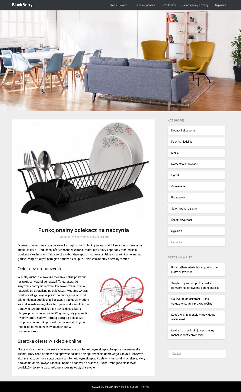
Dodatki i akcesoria (183, 130)
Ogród (175, 175)
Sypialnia (220, 5)
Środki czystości (181, 220)
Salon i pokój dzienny (195, 5)
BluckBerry (22, 4)
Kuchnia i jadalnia (144, 5)
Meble (175, 153)
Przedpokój (169, 5)
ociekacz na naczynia (49, 349)
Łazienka (176, 242)
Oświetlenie (178, 186)
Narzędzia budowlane (184, 164)
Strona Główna (118, 5)
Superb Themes (139, 386)
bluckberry (103, 237)
